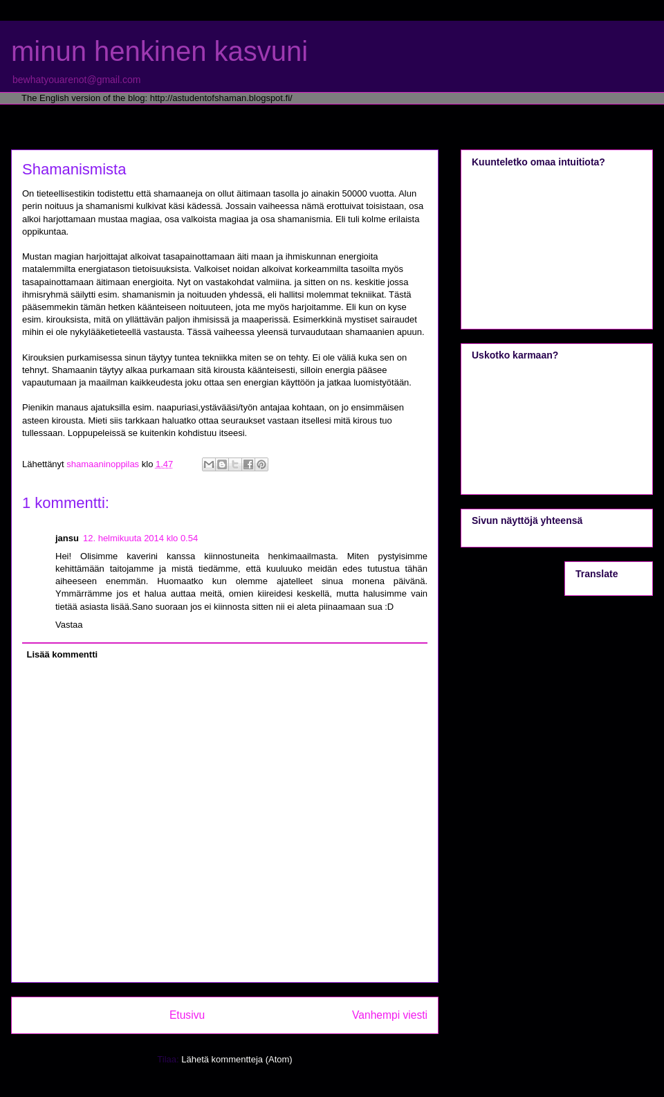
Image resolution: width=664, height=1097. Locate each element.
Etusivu (187, 1015)
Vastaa (69, 624)
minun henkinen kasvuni (159, 51)
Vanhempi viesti (389, 1015)
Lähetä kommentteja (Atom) (236, 1059)
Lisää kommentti (62, 654)
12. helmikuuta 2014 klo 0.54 (140, 538)
